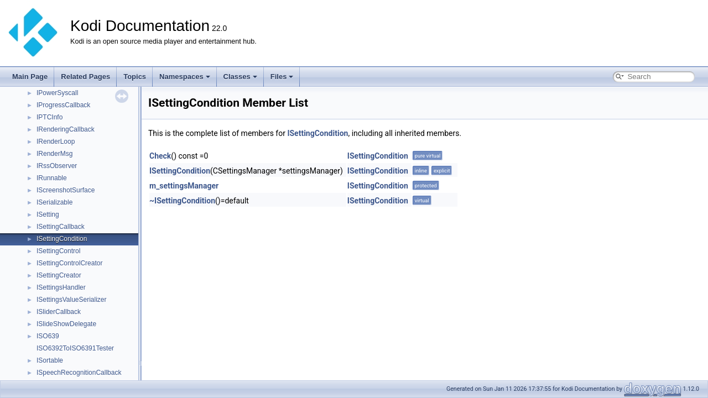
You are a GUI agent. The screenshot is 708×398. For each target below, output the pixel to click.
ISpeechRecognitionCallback (79, 372)
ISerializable (54, 202)
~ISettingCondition (182, 200)
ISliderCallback (59, 312)
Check (160, 155)
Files (282, 76)
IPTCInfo (50, 117)
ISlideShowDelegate (66, 324)
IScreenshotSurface (66, 190)
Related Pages (85, 76)
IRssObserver (57, 166)
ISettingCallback (61, 227)
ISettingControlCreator (69, 263)
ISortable (50, 360)
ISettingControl (58, 251)
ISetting (48, 214)
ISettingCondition (62, 239)
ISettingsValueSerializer (72, 299)
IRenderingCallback (66, 129)
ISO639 (48, 336)
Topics (134, 76)
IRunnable (52, 178)
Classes (240, 76)
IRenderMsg (54, 154)
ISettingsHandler (61, 287)
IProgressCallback (63, 105)
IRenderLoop (56, 141)
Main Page (30, 76)
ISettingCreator (59, 275)
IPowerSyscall (57, 93)
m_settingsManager (183, 185)
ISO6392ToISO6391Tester (75, 348)
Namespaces (184, 76)
